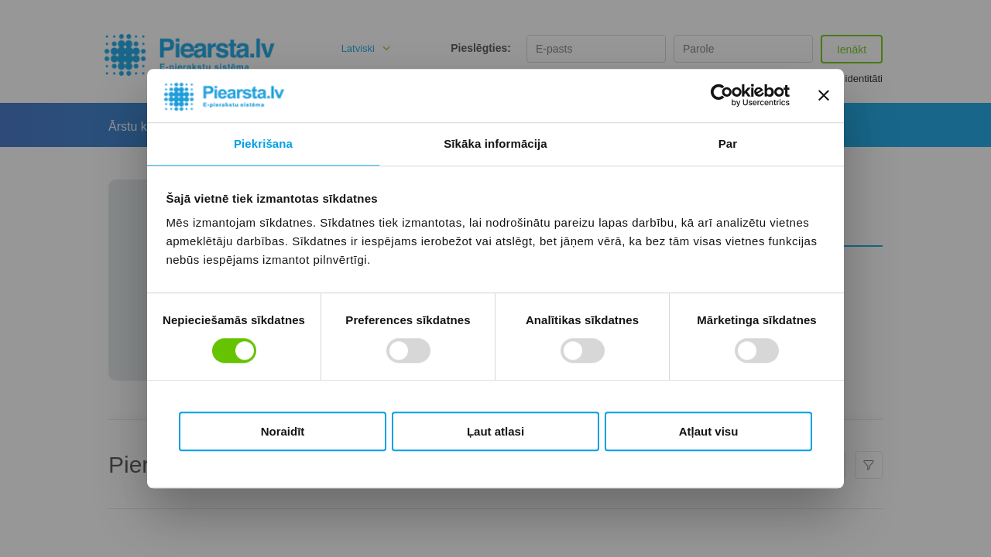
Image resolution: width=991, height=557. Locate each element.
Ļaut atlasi (495, 431)
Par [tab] (728, 143)
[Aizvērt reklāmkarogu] (823, 96)
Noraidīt (283, 431)
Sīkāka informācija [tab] (495, 143)
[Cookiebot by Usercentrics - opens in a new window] (722, 96)
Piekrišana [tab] (263, 143)
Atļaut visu (709, 431)
